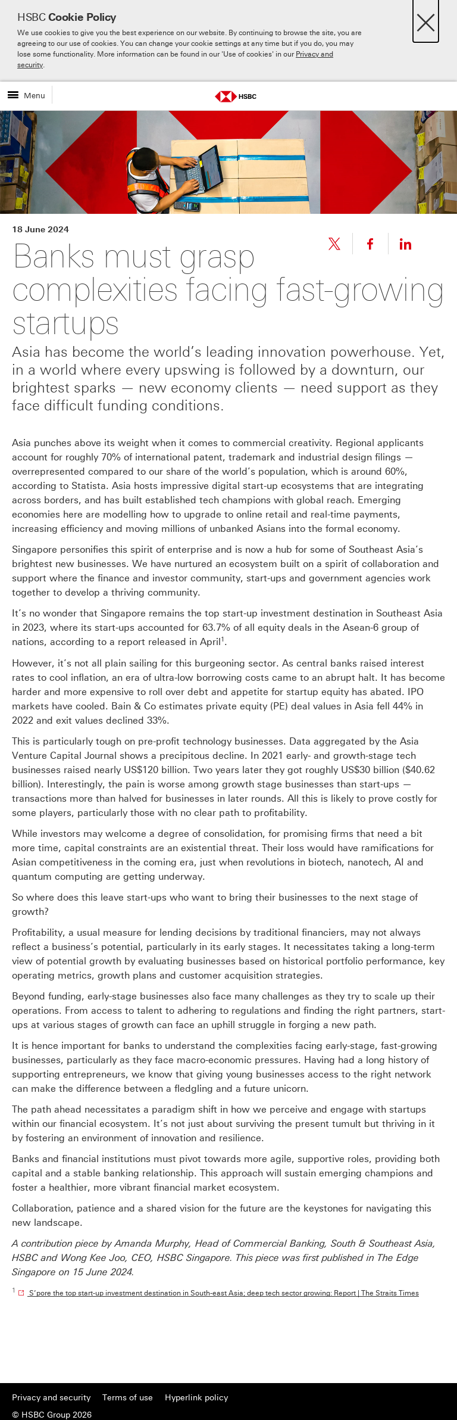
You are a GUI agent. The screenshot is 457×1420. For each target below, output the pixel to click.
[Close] (426, 19)
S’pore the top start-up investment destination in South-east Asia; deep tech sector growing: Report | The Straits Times (223, 1293)
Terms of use (127, 1398)
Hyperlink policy (196, 1398)
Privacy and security (51, 1398)
